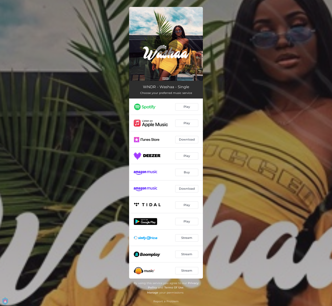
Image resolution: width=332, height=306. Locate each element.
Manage (152, 292)
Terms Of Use (174, 287)
